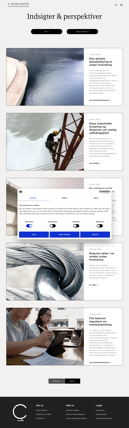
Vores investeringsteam (75, 414)
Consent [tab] (33, 198)
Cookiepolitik (101, 414)
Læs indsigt (94, 163)
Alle (46, 31)
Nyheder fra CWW (43, 414)
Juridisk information (104, 418)
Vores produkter (72, 410)
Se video (93, 285)
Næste (72, 381)
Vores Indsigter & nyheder (76, 418)
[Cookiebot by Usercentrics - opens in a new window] (101, 191)
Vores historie (41, 410)
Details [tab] (64, 198)
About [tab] (96, 198)
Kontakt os (40, 418)
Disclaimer (100, 410)
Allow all (95, 234)
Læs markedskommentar (100, 100)
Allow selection (64, 234)
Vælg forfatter (82, 31)
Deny (34, 234)
